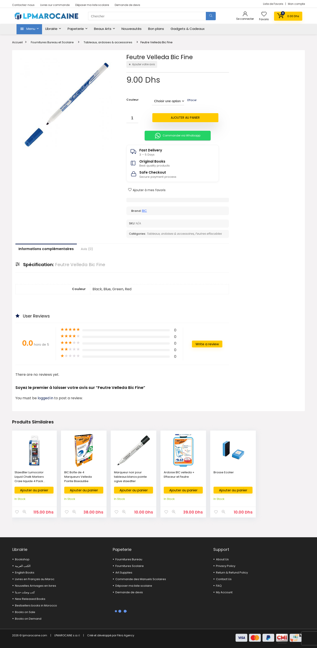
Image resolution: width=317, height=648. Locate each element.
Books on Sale (25, 612)
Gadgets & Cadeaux (188, 28)
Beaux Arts (102, 28)
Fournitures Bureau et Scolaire (52, 42)
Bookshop (22, 559)
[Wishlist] (264, 14)
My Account (224, 592)
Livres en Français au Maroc (34, 579)
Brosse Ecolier (224, 472)
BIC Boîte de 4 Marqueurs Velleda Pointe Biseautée (78, 476)
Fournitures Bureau (128, 559)
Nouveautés (132, 28)
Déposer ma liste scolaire (92, 5)
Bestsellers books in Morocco (36, 605)
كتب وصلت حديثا (25, 592)
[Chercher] (211, 16)
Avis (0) (87, 249)
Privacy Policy (225, 566)
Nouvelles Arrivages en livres (35, 586)
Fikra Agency (125, 635)
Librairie (51, 28)
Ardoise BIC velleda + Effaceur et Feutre (179, 474)
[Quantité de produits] (132, 118)
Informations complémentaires (46, 249)
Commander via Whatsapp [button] (177, 135)
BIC (144, 211)
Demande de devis (127, 5)
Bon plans (156, 28)
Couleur (132, 100)
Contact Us (224, 579)
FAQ (219, 586)
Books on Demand (28, 619)
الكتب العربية (23, 566)
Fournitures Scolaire (129, 566)
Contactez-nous (23, 5)
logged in (46, 398)
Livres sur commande (55, 5)
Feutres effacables (208, 234)
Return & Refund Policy (232, 572)
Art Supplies (123, 572)
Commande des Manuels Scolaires (140, 579)
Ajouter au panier (185, 117)
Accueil (17, 42)
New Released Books (30, 599)
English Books (24, 572)
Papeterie (76, 28)
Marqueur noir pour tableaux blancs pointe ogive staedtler (130, 476)
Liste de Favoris (273, 4)
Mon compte (296, 4)
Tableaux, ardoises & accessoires (108, 42)
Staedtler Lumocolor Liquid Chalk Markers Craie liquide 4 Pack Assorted (29, 479)
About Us (222, 559)
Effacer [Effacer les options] (192, 100)
